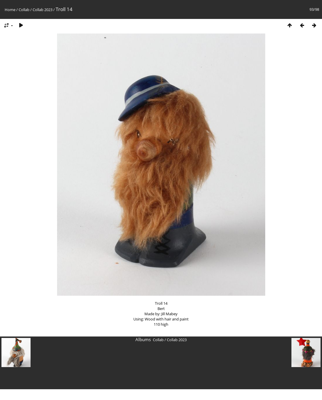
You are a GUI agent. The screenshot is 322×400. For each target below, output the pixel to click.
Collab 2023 (42, 9)
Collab (24, 9)
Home (10, 9)
